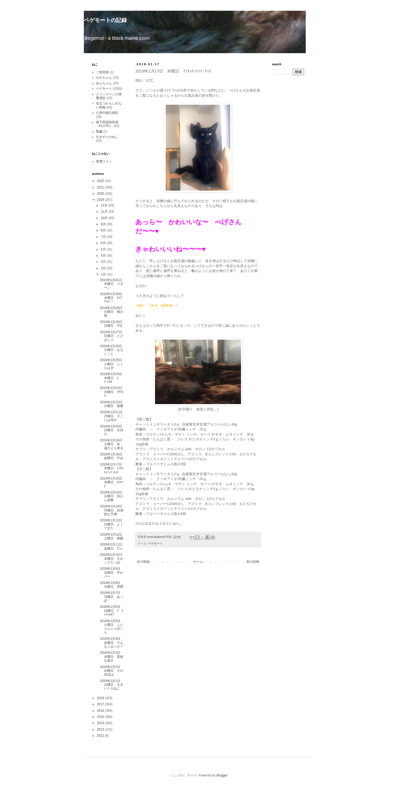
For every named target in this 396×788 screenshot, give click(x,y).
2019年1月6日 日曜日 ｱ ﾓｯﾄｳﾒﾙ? (112, 610)
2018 (101, 698)
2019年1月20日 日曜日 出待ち (112, 430)
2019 (101, 200)
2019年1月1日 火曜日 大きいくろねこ (112, 685)
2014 (101, 723)
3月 (104, 262)
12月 (105, 205)
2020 (101, 193)
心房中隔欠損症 (107, 113)
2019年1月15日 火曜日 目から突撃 (112, 496)
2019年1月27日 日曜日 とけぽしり (112, 336)
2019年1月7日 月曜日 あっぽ (112, 596)
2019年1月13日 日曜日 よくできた (112, 524)
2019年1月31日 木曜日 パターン (112, 284)
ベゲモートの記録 (105, 20)
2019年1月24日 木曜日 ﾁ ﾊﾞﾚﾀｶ (112, 378)
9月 (104, 224)
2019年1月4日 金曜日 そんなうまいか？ (112, 642)
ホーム (198, 562)
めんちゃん (104, 83)
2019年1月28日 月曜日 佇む (112, 324)
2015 (101, 717)
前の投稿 (252, 562)
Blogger (222, 775)
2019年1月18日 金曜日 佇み (112, 456)
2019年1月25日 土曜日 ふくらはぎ (112, 364)
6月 (104, 243)
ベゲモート (155, 543)
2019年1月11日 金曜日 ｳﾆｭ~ (112, 546)
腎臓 (99, 131)
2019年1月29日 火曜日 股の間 (112, 312)
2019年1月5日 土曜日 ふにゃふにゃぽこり (112, 626)
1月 (104, 274)
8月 (104, 230)
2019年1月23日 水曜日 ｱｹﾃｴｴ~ (112, 392)
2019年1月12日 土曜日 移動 (112, 536)
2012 (101, 736)
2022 (101, 181)
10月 (105, 218)
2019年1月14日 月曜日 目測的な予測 (112, 510)
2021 (101, 187)
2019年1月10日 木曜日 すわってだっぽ (112, 558)
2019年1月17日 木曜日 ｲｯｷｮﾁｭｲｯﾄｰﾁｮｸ (112, 468)
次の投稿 (143, 562)
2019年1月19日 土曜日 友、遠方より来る (112, 444)
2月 (104, 268)
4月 (104, 255)
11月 (105, 211)
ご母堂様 (102, 72)
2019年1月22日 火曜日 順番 (112, 404)
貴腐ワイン (104, 161)
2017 (101, 704)
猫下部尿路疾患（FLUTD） (107, 124)
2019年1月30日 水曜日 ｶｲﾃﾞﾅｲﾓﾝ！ (112, 298)
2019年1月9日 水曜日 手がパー (112, 572)
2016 (101, 711)
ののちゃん (104, 77)
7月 (104, 237)
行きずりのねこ (107, 137)
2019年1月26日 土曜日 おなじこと (112, 350)
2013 (101, 729)
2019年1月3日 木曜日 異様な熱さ (112, 656)
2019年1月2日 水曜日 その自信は (112, 671)
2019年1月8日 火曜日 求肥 (112, 585)
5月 (104, 249)
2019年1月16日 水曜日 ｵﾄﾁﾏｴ (112, 482)
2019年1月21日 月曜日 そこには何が (112, 416)
